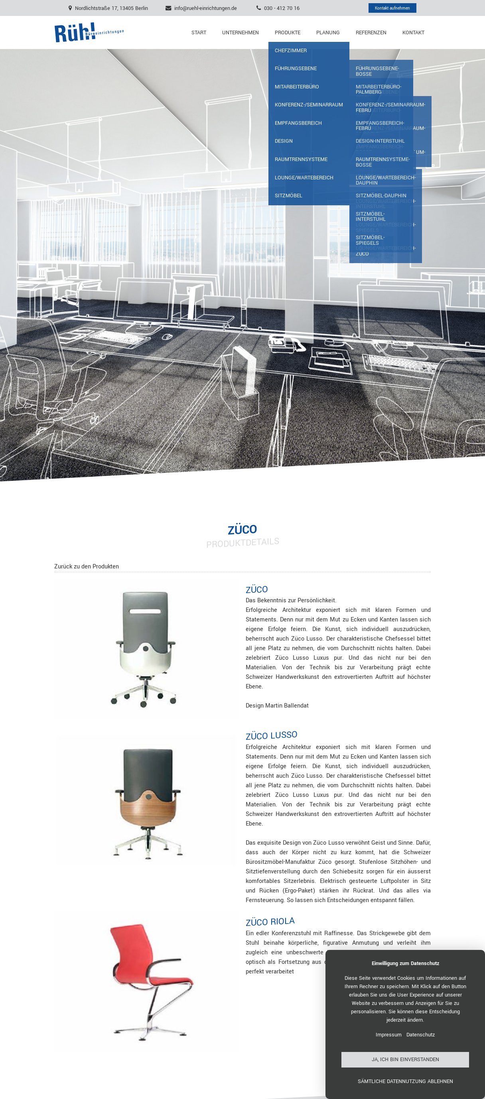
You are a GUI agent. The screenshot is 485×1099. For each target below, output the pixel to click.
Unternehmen (240, 32)
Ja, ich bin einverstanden (405, 1059)
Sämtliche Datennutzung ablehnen (405, 1081)
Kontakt (413, 32)
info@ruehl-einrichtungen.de (205, 8)
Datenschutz (420, 1034)
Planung (328, 32)
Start (198, 32)
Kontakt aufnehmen (392, 8)
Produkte (287, 32)
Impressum (389, 1034)
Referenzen (371, 32)
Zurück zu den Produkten (86, 566)
